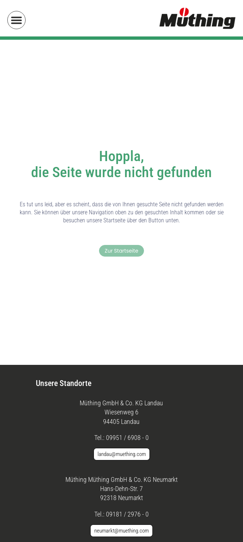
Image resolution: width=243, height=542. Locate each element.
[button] (16, 20)
